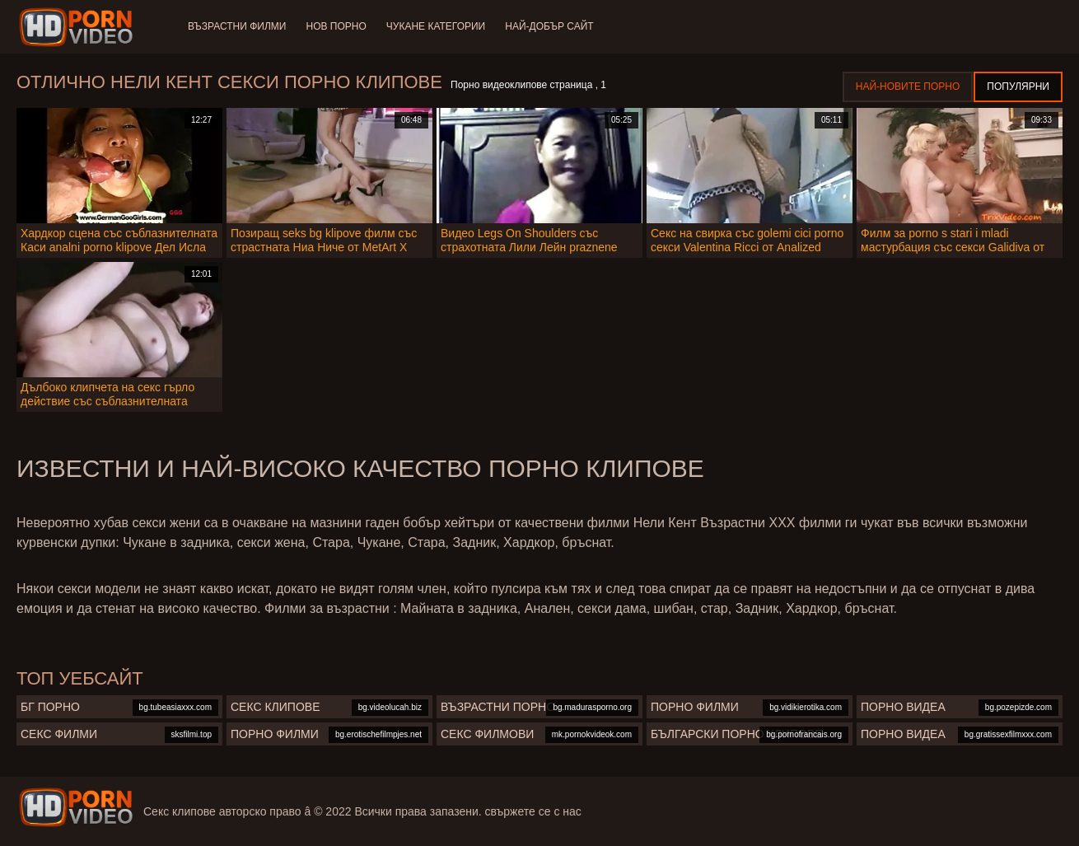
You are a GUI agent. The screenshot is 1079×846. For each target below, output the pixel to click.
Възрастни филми (237, 26)
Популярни (1018, 86)
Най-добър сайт (549, 26)
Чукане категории (435, 26)
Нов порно (336, 26)
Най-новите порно (908, 86)
